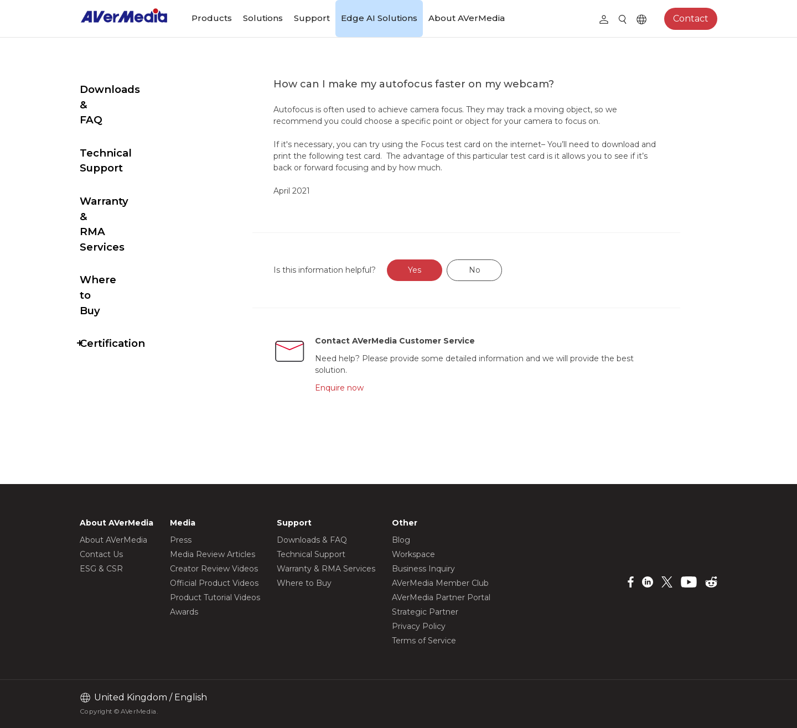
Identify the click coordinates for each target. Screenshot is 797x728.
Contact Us (101, 554)
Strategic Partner (425, 612)
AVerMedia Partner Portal (441, 597)
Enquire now (363, 388)
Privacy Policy (419, 626)
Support (312, 18)
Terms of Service (424, 641)
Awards (184, 612)
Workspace (413, 554)
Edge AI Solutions (379, 18)
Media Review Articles (212, 554)
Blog (401, 540)
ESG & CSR (101, 569)
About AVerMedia (466, 18)
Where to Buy (116, 203)
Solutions (263, 18)
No (500, 270)
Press (181, 540)
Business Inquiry (423, 569)
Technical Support (129, 122)
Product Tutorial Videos (215, 597)
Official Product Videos (214, 583)
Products (212, 18)
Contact (690, 18)
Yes (441, 270)
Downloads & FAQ (128, 89)
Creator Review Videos (214, 569)
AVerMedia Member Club (440, 583)
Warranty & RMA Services (123, 163)
